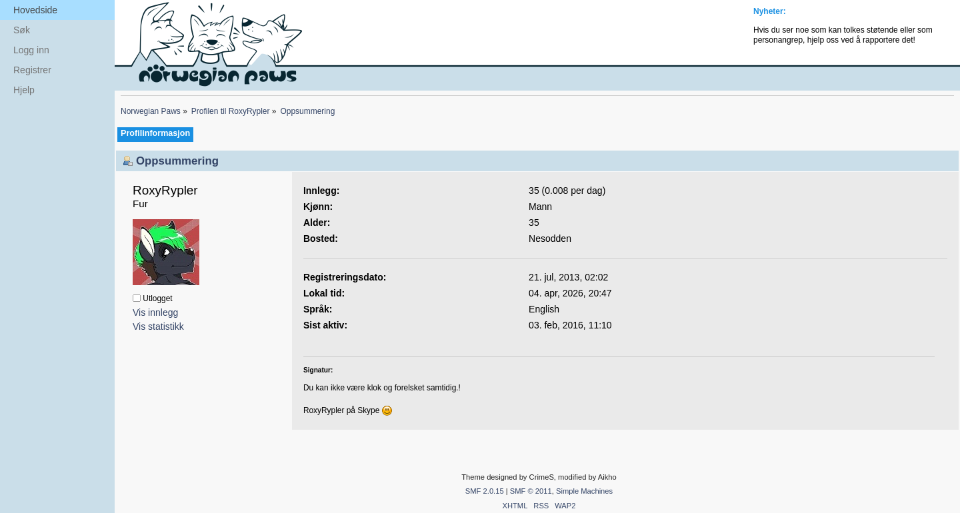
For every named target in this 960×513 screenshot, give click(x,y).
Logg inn (31, 50)
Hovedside (35, 10)
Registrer (32, 70)
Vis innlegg (155, 312)
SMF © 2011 (531, 491)
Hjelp (24, 90)
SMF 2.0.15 (484, 491)
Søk (21, 30)
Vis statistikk (158, 326)
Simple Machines (584, 491)
